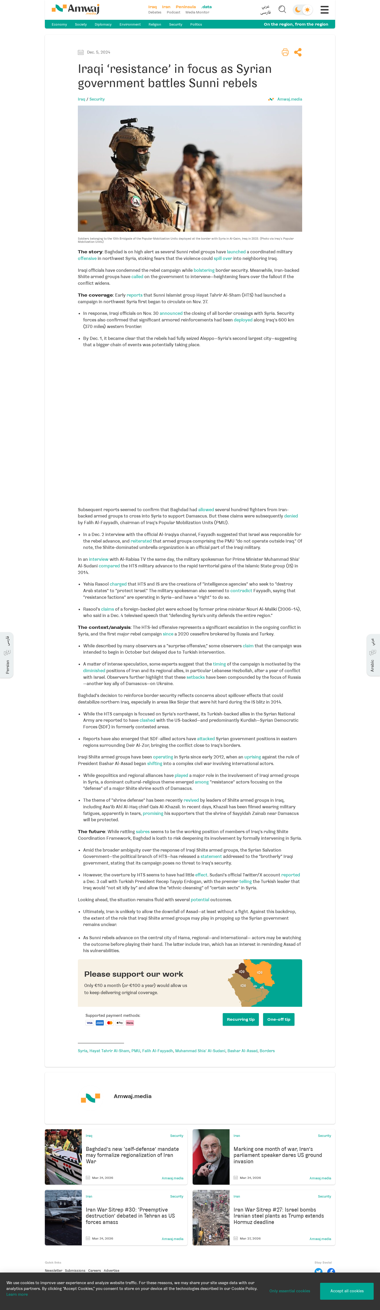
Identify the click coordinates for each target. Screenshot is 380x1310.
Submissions (75, 1271)
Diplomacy (103, 24)
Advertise (111, 1271)
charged (118, 584)
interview (98, 559)
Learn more (17, 1294)
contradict (241, 590)
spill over (223, 258)
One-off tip (278, 1019)
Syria (82, 1050)
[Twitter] (318, 1272)
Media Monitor (197, 12)
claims (107, 609)
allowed (206, 509)
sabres (143, 831)
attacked (206, 738)
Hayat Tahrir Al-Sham (109, 1050)
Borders (267, 1050)
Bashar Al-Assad (242, 1050)
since (168, 634)
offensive (87, 258)
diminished (94, 670)
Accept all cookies (347, 1291)
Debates (155, 12)
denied (291, 516)
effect (201, 874)
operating (163, 757)
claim (248, 645)
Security (175, 24)
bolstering (204, 270)
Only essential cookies (289, 1291)
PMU (135, 1050)
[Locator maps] (190, 425)
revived (191, 800)
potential (200, 899)
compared (109, 565)
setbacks (196, 677)
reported (290, 874)
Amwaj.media (289, 99)
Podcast (173, 12)
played (181, 775)
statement (211, 856)
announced (171, 313)
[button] (266, 10)
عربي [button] (265, 6)
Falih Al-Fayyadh (157, 1050)
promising (153, 813)
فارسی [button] (265, 13)
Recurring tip (241, 1019)
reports (134, 295)
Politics (196, 24)
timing (219, 664)
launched (236, 251)
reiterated (141, 541)
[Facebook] (331, 1272)
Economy (59, 24)
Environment (130, 24)
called (137, 276)
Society (81, 24)
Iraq (81, 99)
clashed (147, 720)
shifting (154, 763)
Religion (155, 24)
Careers (94, 1271)
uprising (252, 757)
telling (245, 881)
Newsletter (53, 1271)
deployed (243, 319)
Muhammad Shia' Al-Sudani (200, 1050)
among (202, 782)
